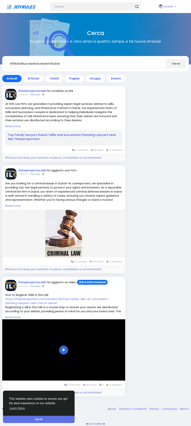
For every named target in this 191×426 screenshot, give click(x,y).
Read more (13, 126)
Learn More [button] (17, 408)
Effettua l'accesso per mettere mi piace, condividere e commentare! (53, 158)
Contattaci (170, 409)
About (112, 409)
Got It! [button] (39, 419)
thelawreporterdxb (32, 91)
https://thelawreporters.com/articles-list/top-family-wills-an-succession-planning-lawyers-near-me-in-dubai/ (57, 301)
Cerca (176, 63)
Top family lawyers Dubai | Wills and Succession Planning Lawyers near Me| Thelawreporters (62, 137)
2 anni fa (23, 94)
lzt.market (96, 424)
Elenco (184, 409)
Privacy (154, 409)
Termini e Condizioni (133, 409)
